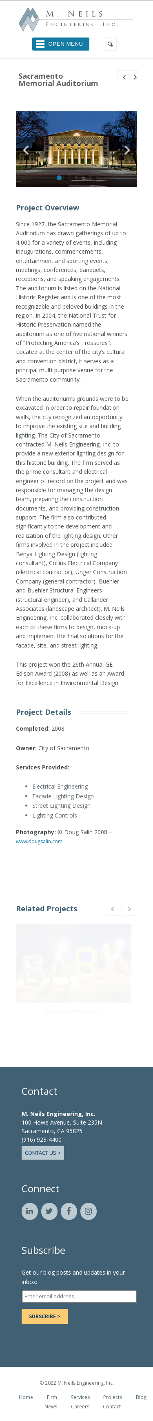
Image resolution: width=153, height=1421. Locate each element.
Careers (80, 1406)
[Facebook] (69, 1211)
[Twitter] (49, 1211)
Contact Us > (43, 1152)
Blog (141, 1397)
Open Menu (66, 44)
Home (26, 1397)
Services (80, 1397)
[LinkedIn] (30, 1211)
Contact (112, 1406)
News (50, 1406)
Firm (52, 1397)
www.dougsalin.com (39, 841)
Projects (112, 1397)
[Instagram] (88, 1211)
